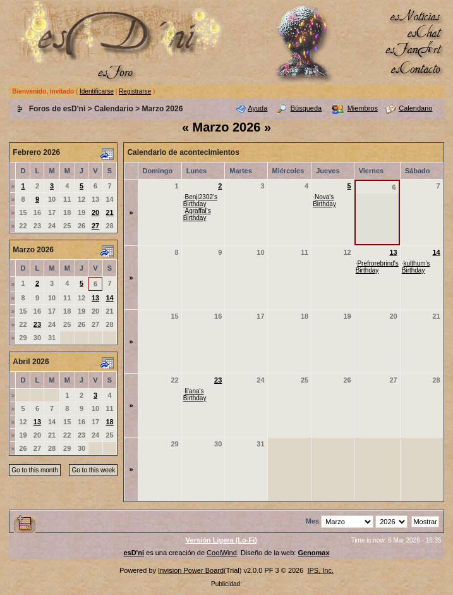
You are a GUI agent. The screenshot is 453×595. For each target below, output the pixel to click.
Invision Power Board (191, 570)
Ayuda (257, 108)
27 (95, 226)
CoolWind (222, 552)
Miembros (362, 108)
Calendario (113, 108)
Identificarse (97, 91)
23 (37, 324)
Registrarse (135, 91)
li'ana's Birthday (195, 395)
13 (95, 298)
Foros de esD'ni (57, 108)
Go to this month (34, 470)
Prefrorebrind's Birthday (377, 267)
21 (109, 212)
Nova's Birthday (324, 200)
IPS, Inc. (320, 570)
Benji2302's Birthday (200, 200)
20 (95, 212)
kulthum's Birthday (416, 267)
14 (109, 298)
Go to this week (93, 470)
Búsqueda (306, 108)
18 (109, 422)
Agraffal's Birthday (197, 214)
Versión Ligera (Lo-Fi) (221, 540)
